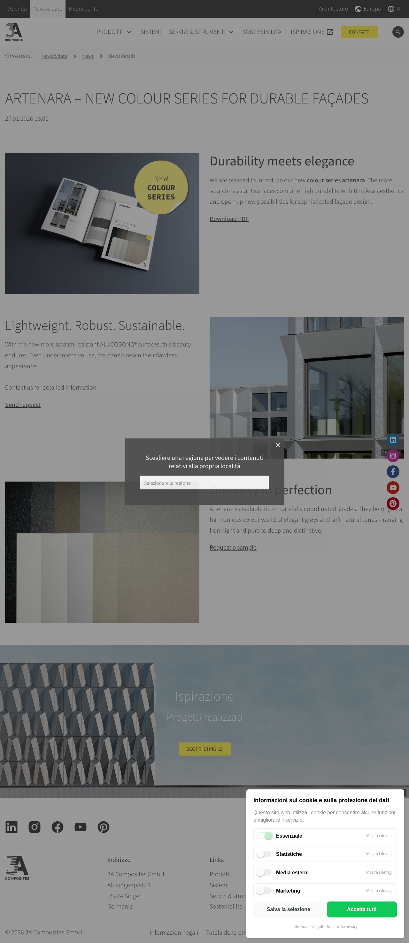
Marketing (288, 891)
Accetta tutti (361, 909)
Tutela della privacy (342, 927)
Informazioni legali (308, 927)
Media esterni (292, 872)
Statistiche (289, 854)
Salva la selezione (288, 909)
